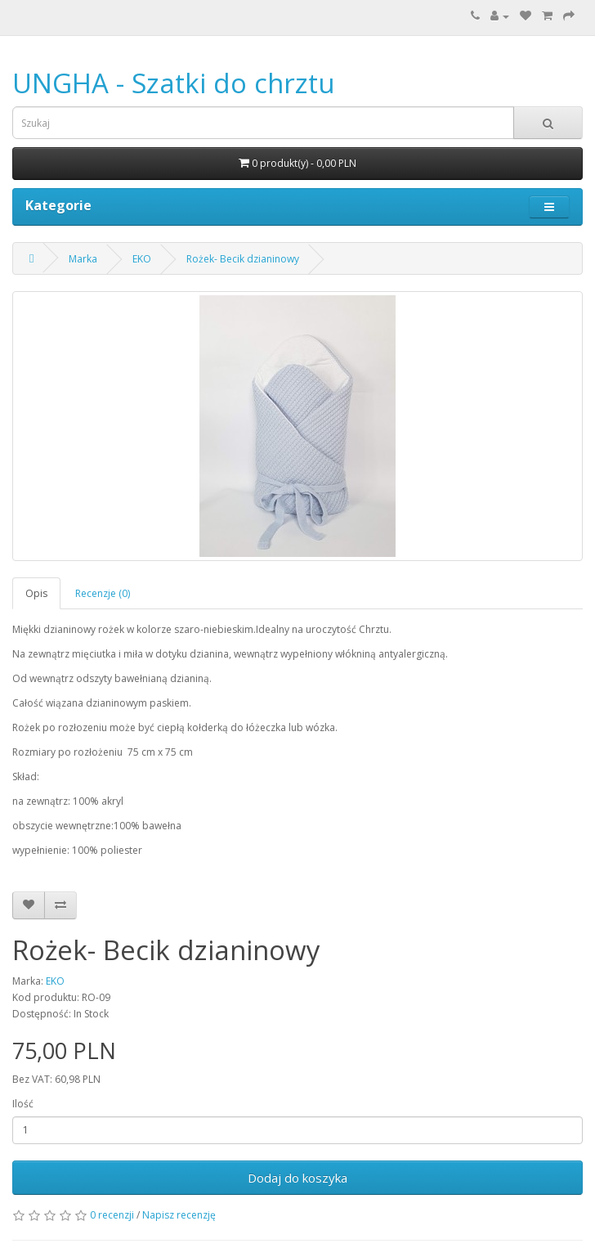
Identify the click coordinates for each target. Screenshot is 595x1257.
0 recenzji (112, 1215)
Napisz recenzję (179, 1215)
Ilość (23, 1104)
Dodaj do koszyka (297, 1177)
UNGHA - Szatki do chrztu (173, 83)
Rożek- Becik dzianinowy (242, 259)
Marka (83, 259)
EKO (141, 259)
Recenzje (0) (102, 593)
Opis (36, 593)
